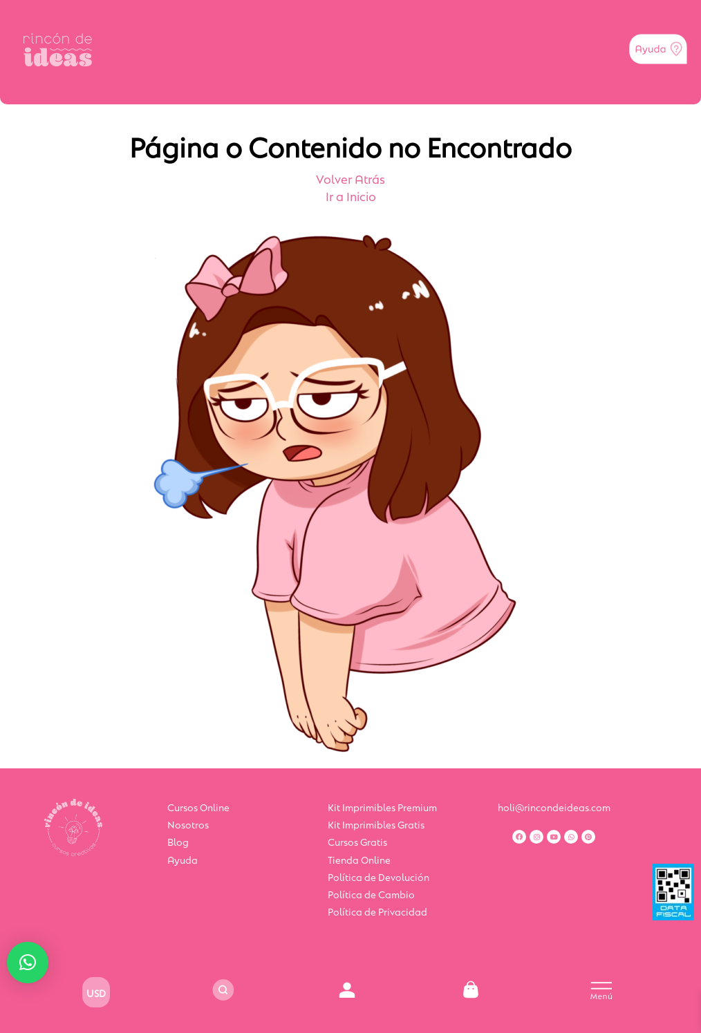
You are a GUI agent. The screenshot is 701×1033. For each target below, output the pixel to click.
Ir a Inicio (351, 195)
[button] (27, 962)
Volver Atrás (350, 178)
